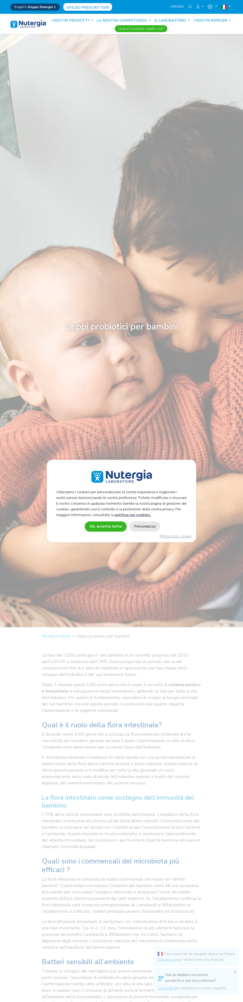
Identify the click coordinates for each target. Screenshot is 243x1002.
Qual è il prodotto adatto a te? (141, 28)
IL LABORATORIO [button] (170, 20)
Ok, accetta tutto (105, 526)
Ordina (177, 6)
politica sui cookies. (133, 515)
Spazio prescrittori (87, 7)
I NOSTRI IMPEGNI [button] (211, 20)
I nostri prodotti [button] (70, 20)
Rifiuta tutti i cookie (176, 536)
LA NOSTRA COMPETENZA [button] (122, 20)
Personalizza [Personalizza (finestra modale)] (144, 526)
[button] (199, 6)
